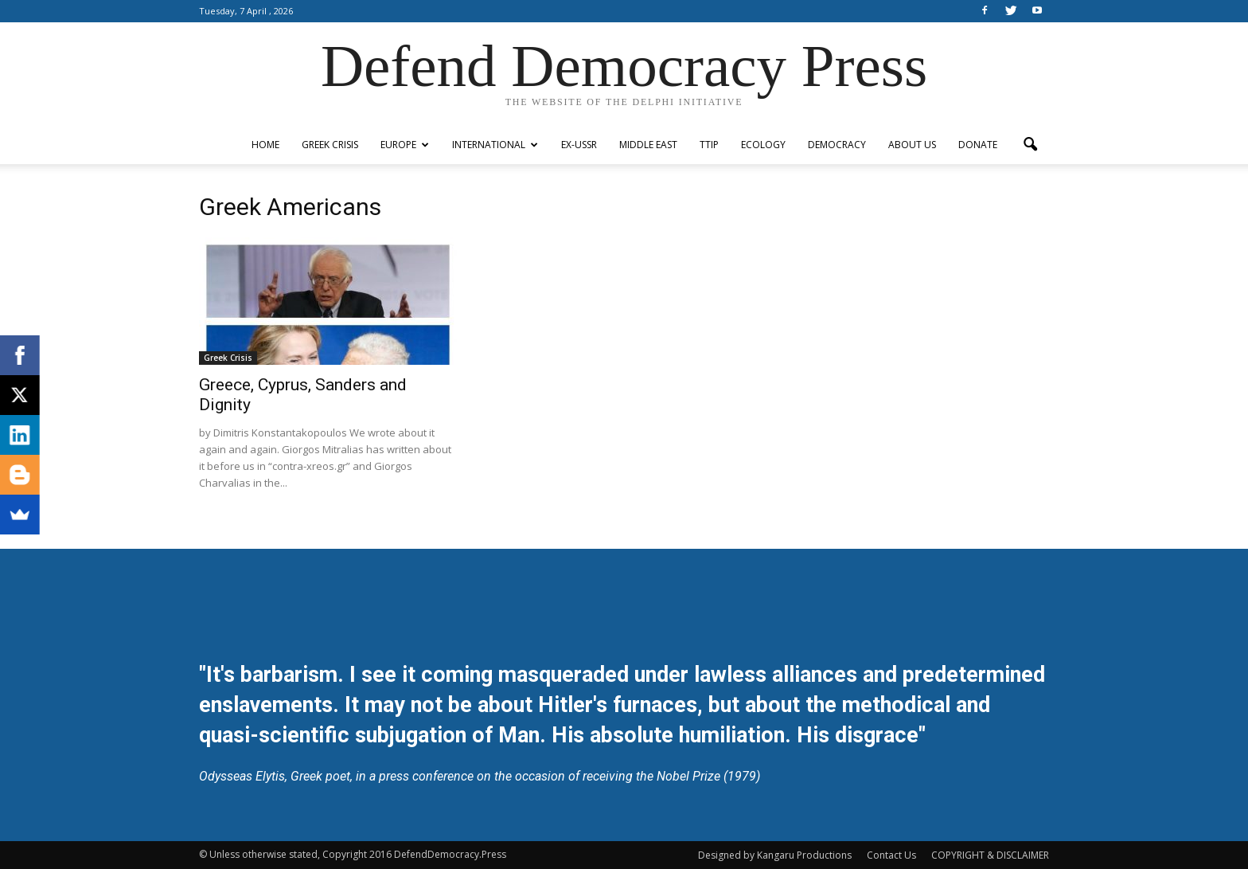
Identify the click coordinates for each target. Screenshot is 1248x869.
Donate (977, 144)
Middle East (648, 144)
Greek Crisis (330, 144)
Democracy (837, 144)
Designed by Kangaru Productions (775, 855)
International (495, 144)
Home (265, 144)
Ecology (763, 144)
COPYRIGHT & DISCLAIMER (990, 855)
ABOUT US (912, 144)
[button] (1030, 145)
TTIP (709, 144)
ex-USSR (579, 144)
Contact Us (891, 855)
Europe (404, 144)
